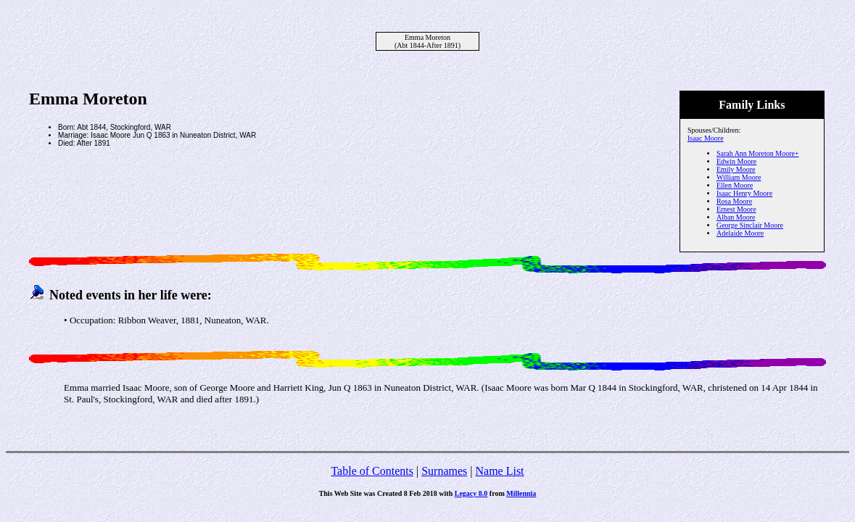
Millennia (521, 493)
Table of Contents (372, 471)
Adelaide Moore (740, 233)
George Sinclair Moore (749, 225)
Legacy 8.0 (471, 493)
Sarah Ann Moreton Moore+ (757, 153)
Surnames (444, 471)
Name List (499, 471)
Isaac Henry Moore (744, 193)
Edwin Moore (736, 161)
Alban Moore (736, 217)
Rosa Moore (734, 201)
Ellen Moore (734, 185)
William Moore (738, 177)
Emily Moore (736, 169)
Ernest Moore (736, 209)
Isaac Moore (705, 138)
